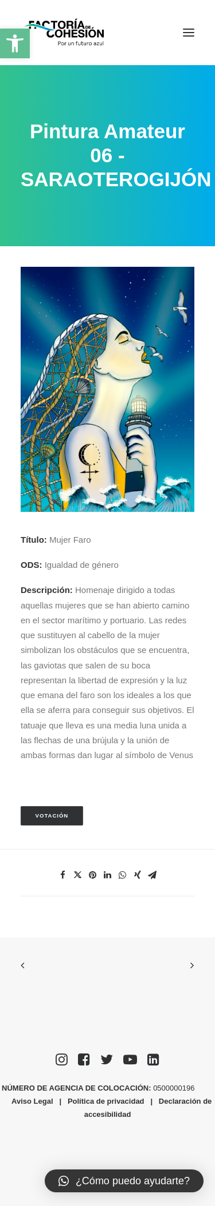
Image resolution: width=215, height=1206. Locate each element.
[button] (15, 43)
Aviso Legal (32, 1101)
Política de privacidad (106, 1101)
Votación (52, 816)
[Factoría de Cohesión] (64, 32)
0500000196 (175, 1088)
